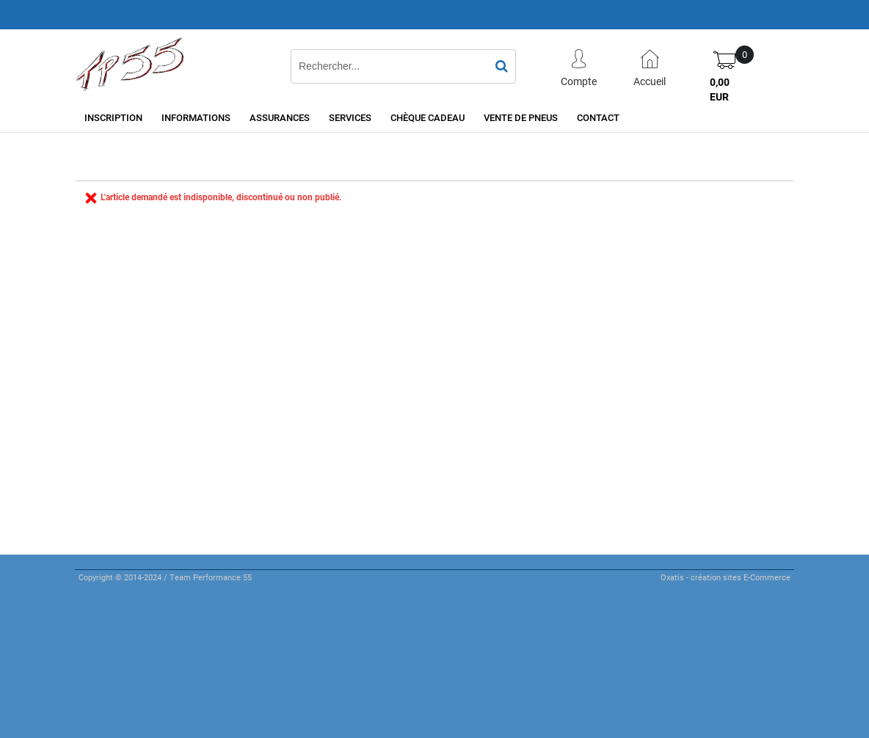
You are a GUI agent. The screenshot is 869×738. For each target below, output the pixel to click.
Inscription (113, 117)
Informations (195, 117)
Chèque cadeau (427, 117)
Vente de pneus (521, 117)
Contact (598, 117)
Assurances (280, 117)
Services (350, 117)
